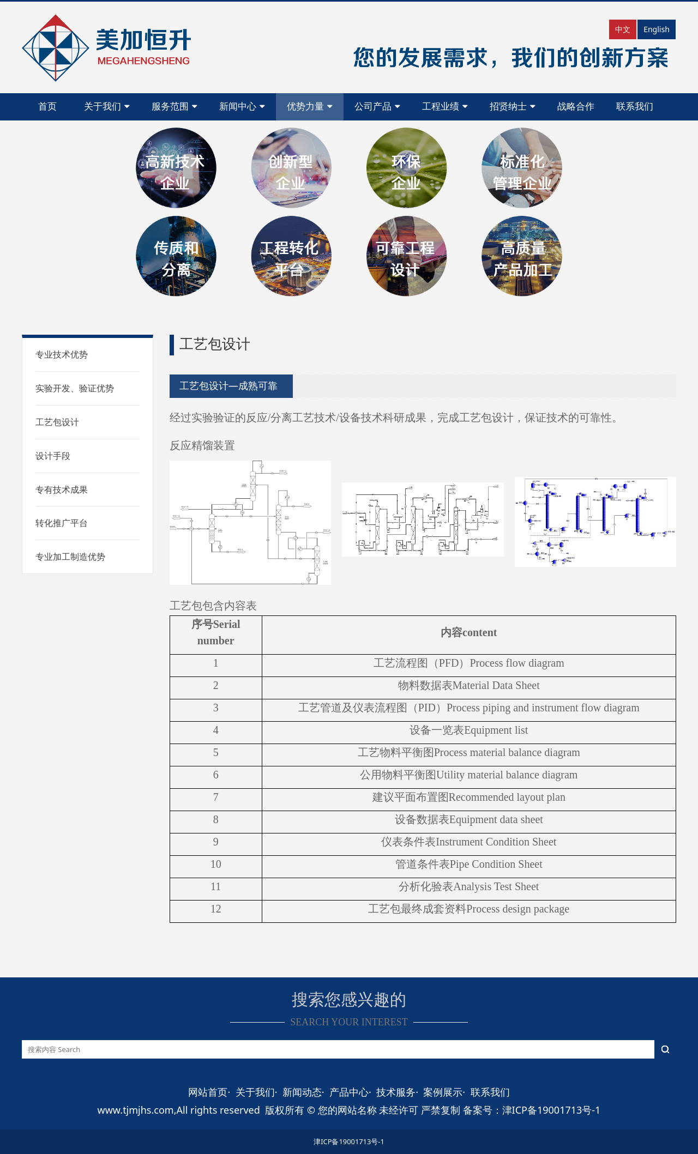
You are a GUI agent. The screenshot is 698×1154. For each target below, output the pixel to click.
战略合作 (575, 106)
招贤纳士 (512, 106)
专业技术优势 (61, 354)
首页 (47, 106)
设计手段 (52, 456)
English (656, 29)
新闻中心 (242, 106)
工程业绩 (445, 106)
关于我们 (107, 106)
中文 (622, 29)
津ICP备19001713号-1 (349, 1141)
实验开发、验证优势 (74, 388)
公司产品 (377, 106)
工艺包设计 (57, 422)
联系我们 (634, 106)
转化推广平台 (61, 523)
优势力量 (310, 106)
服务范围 (174, 106)
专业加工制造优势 (70, 557)
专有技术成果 (61, 490)
